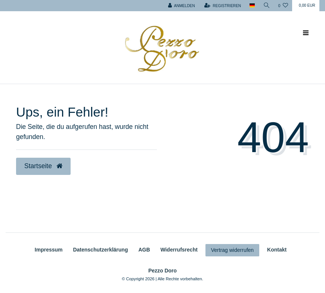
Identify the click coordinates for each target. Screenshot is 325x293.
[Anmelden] (181, 5)
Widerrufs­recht (178, 250)
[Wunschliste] (283, 5)
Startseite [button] (43, 166)
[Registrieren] (222, 5)
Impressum (49, 250)
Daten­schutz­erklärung (100, 250)
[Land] (252, 5)
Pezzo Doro (162, 271)
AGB (144, 250)
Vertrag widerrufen (232, 250)
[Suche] (266, 5)
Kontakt (277, 250)
